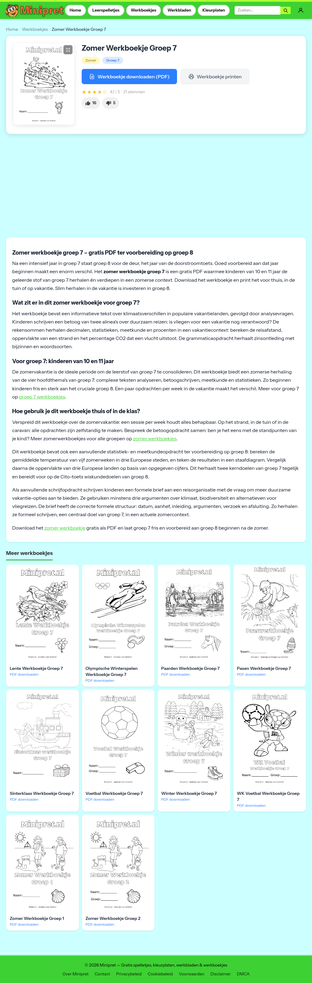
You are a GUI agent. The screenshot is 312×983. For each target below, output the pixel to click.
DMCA (243, 973)
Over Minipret (75, 973)
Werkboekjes (143, 10)
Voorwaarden (191, 973)
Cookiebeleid (160, 973)
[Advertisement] (156, 185)
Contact (102, 973)
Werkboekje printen (215, 76)
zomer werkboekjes (154, 438)
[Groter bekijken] (68, 49)
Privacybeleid (129, 973)
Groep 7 (112, 60)
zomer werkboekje (64, 528)
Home (75, 10)
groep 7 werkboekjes (42, 397)
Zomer (90, 60)
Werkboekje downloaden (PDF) (129, 76)
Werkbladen (179, 10)
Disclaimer (221, 973)
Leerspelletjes (105, 10)
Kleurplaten (213, 10)
